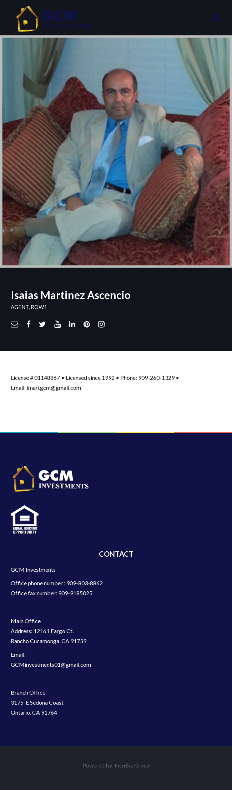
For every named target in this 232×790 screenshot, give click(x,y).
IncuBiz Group (132, 765)
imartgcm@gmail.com (54, 387)
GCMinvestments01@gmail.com (51, 664)
